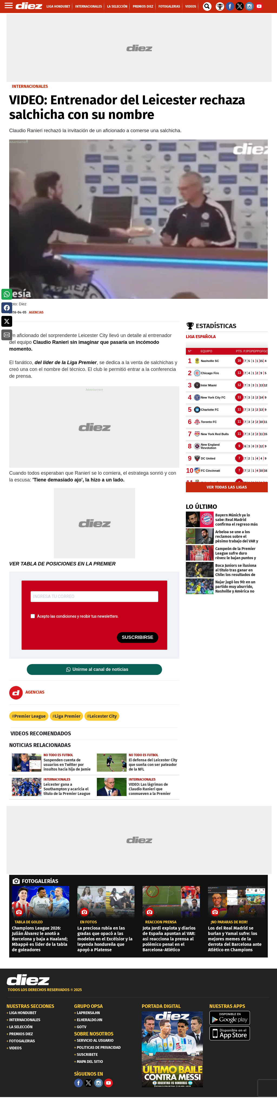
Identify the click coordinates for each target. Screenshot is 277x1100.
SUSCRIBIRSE (137, 637)
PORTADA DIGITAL (161, 1006)
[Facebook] (78, 1083)
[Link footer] (28, 980)
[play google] (240, 1018)
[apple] (240, 1033)
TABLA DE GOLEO (29, 922)
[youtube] (108, 1083)
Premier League (30, 716)
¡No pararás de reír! (229, 922)
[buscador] (207, 6)
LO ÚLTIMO (201, 506)
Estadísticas (216, 326)
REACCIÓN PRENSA (160, 922)
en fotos (88, 922)
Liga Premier (67, 716)
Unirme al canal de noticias (100, 669)
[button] (6, 294)
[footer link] (138, 993)
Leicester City (103, 716)
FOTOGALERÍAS (40, 881)
